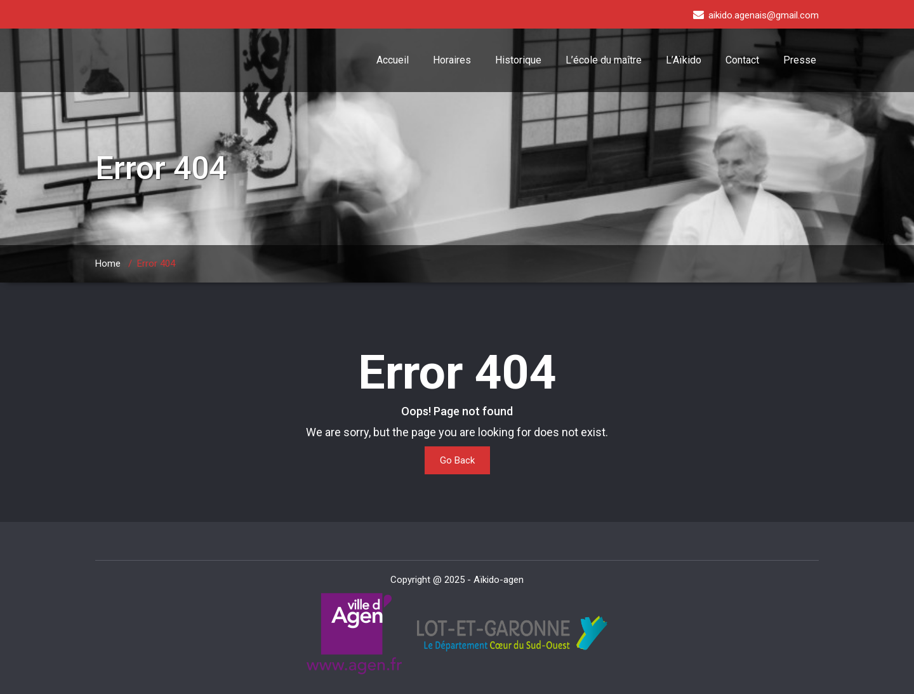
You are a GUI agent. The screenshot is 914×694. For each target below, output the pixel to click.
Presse (799, 60)
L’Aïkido (683, 60)
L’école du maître (604, 60)
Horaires (452, 60)
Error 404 (156, 263)
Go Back (457, 460)
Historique (518, 60)
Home (108, 263)
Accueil (392, 60)
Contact (742, 60)
